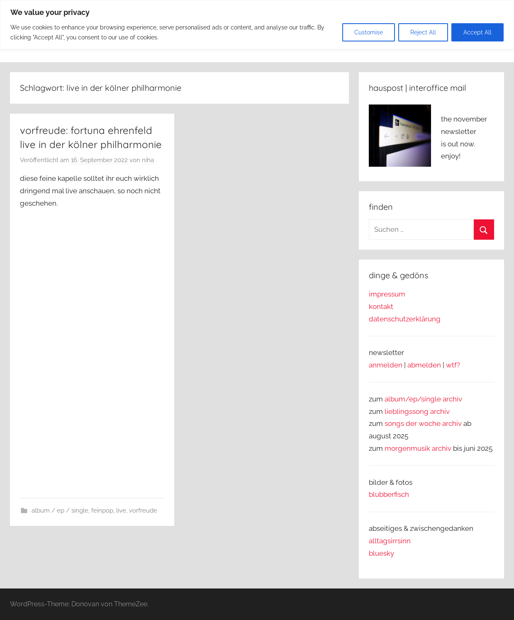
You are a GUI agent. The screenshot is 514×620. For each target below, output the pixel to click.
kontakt (381, 306)
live (121, 510)
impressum (387, 294)
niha (148, 160)
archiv (440, 411)
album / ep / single (60, 510)
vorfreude (143, 510)
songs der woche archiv (423, 423)
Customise (368, 32)
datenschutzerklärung (405, 319)
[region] (257, 24)
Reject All (423, 32)
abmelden (424, 365)
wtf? (453, 365)
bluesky (381, 553)
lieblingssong (407, 411)
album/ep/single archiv (423, 399)
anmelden (385, 365)
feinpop (102, 510)
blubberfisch (389, 494)
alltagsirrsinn (390, 541)
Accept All (477, 32)
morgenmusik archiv (418, 448)
